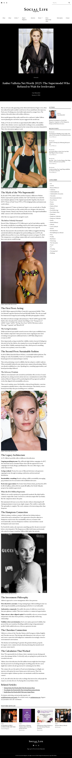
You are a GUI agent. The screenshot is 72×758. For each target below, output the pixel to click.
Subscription (60, 18)
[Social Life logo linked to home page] (36, 10)
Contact (67, 18)
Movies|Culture (54, 230)
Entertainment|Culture (56, 198)
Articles (52, 185)
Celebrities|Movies (54, 191)
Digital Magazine (24, 18)
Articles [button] (16, 18)
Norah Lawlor (22, 730)
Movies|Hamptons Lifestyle (56, 232)
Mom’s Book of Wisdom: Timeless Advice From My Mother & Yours (25, 727)
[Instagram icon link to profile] (6, 2)
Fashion (52, 204)
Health (52, 220)
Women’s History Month (61, 725)
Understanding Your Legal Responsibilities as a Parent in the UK (59, 170)
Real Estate (53, 238)
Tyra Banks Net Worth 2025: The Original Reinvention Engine (22, 690)
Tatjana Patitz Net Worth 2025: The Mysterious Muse (19, 688)
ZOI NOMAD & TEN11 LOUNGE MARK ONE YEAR (8, 726)
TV (51, 247)
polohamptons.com (35, 697)
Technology (53, 240)
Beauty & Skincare (54, 187)
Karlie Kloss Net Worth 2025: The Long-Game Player (19, 692)
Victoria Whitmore (52, 145)
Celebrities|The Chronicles (56, 193)
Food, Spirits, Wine (54, 212)
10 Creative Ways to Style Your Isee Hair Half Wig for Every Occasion (59, 152)
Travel (51, 245)
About (9, 18)
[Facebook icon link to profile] (1, 2)
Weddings (52, 253)
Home (5, 18)
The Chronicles (51, 149)
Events (51, 202)
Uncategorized (53, 251)
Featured (52, 208)
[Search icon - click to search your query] (69, 2)
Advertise (33, 18)
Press (51, 234)
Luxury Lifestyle (54, 226)
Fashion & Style (54, 206)
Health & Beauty (54, 222)
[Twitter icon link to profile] (4, 2)
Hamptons (52, 214)
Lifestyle (52, 224)
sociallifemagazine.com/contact (9, 697)
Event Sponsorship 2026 (48, 19)
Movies (52, 228)
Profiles (52, 236)
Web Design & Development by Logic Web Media (46, 755)
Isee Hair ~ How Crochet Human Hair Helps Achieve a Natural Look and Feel (59, 161)
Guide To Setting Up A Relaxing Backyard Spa (59, 143)
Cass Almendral (36, 93)
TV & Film (52, 249)
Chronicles (36, 77)
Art (51, 183)
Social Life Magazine (5, 728)
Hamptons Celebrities (55, 216)
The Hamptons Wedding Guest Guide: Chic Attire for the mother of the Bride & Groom (60, 134)
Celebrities (52, 189)
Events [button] (40, 18)
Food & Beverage (54, 210)
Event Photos (53, 200)
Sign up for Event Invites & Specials (36, 749)
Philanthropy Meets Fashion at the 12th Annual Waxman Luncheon (44, 727)
